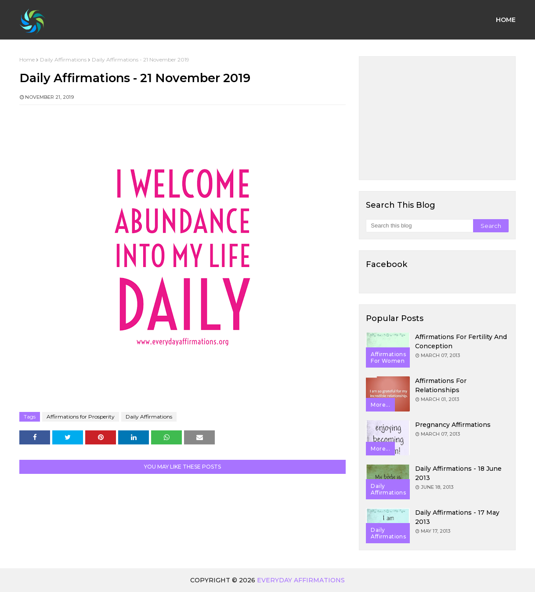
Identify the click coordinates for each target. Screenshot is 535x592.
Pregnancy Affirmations (453, 425)
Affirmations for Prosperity (81, 416)
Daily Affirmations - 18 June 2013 (458, 473)
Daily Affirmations (63, 59)
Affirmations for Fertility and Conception (461, 341)
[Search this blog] (419, 225)
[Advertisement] (437, 118)
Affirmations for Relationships (440, 385)
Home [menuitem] (506, 20)
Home (27, 59)
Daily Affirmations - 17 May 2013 (457, 517)
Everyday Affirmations (301, 580)
